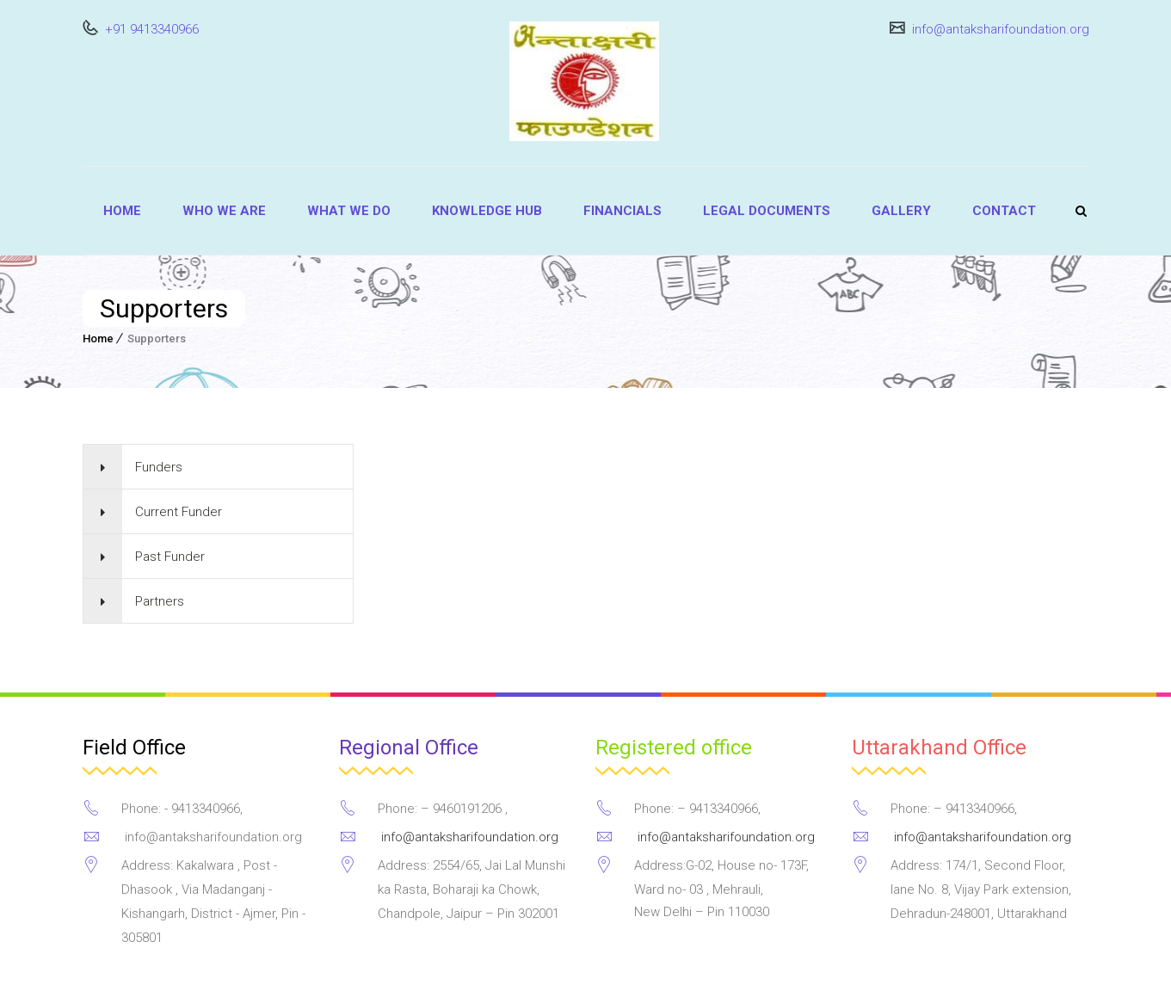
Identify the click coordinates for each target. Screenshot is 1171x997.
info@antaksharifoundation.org (999, 29)
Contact (1004, 210)
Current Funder (178, 512)
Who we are (224, 210)
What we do (349, 210)
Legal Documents (766, 210)
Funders (158, 467)
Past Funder (170, 556)
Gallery (901, 210)
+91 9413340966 (150, 29)
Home (122, 210)
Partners (159, 601)
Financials (622, 210)
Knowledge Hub (487, 210)
